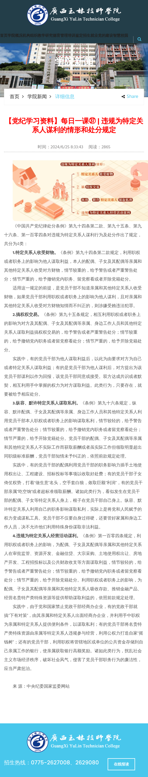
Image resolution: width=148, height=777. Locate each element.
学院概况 (15, 36)
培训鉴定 (75, 36)
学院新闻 (37, 97)
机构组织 (30, 36)
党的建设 (105, 36)
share (130, 96)
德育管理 (60, 36)
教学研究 (45, 36)
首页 (4, 36)
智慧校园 (120, 36)
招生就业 (90, 36)
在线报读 (121, 764)
